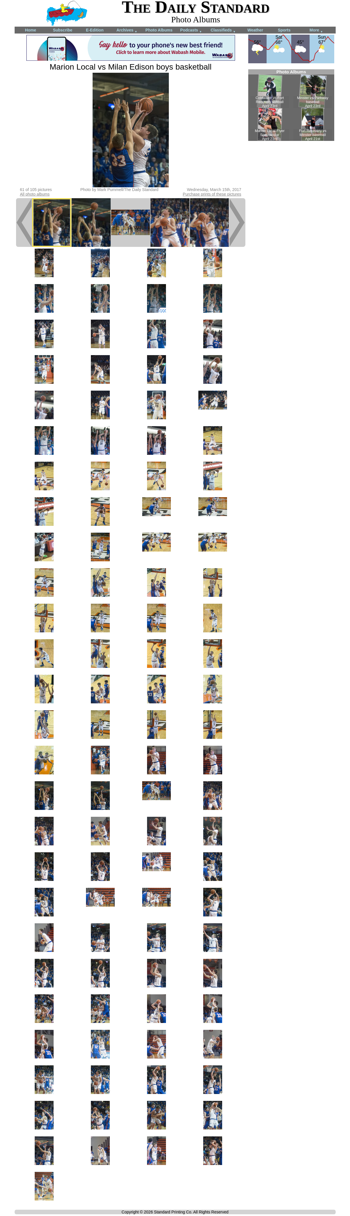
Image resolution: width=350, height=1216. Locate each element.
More (316, 30)
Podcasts (191, 30)
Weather (255, 30)
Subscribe (63, 30)
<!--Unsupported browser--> (291, 105)
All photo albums (35, 194)
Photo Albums (158, 30)
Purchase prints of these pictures (212, 194)
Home (30, 30)
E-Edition (94, 30)
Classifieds (223, 30)
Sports (284, 30)
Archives (126, 30)
